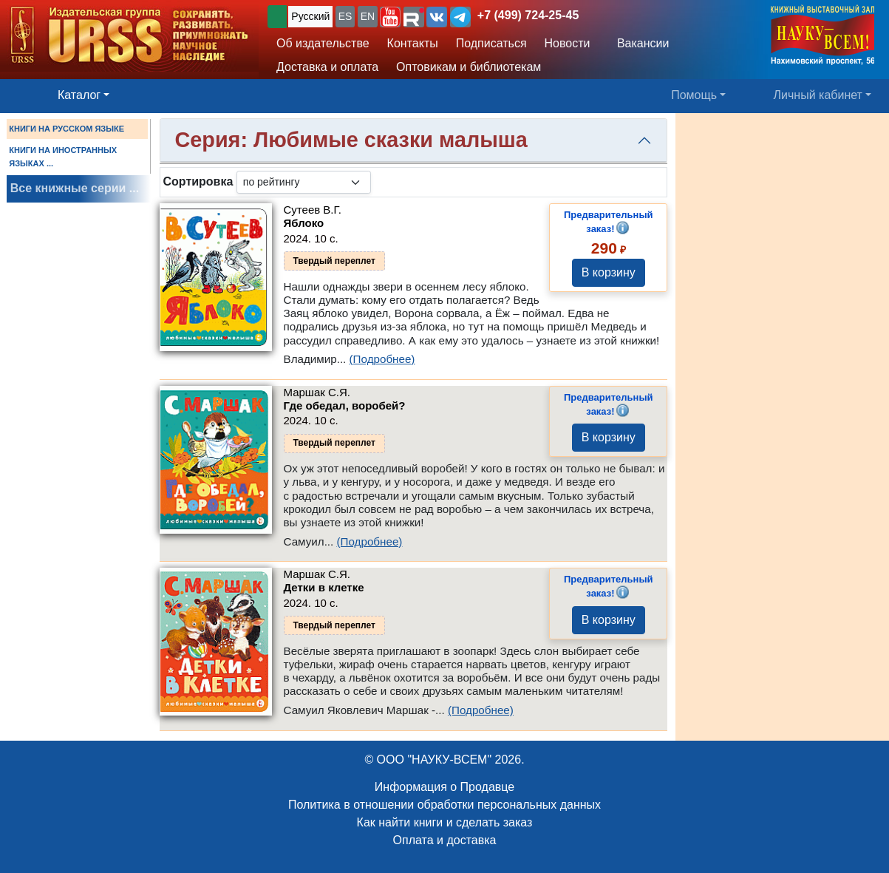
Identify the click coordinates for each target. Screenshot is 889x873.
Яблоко (304, 223)
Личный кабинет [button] (818, 95)
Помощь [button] (694, 95)
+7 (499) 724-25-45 (528, 15)
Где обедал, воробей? (345, 405)
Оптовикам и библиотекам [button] (468, 67)
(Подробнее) (382, 359)
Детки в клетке (324, 587)
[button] (390, 17)
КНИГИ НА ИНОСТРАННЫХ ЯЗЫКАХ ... (63, 157)
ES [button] (345, 16)
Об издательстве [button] (322, 43)
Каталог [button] (79, 95)
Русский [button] (310, 16)
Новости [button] (567, 43)
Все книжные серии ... (74, 188)
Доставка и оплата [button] (327, 67)
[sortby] (303, 182)
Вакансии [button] (638, 43)
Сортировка (198, 181)
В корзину (609, 272)
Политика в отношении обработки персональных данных (444, 804)
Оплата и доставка (445, 840)
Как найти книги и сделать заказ (445, 822)
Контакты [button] (412, 43)
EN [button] (368, 16)
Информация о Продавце (444, 787)
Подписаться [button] (491, 43)
